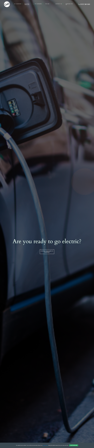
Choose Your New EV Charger (47, 252)
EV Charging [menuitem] (17, 3)
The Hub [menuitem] (47, 3)
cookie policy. (45, 445)
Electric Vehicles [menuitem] (27, 4)
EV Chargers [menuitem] (38, 3)
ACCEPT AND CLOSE (73, 445)
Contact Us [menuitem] (58, 3)
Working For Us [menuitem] (69, 4)
